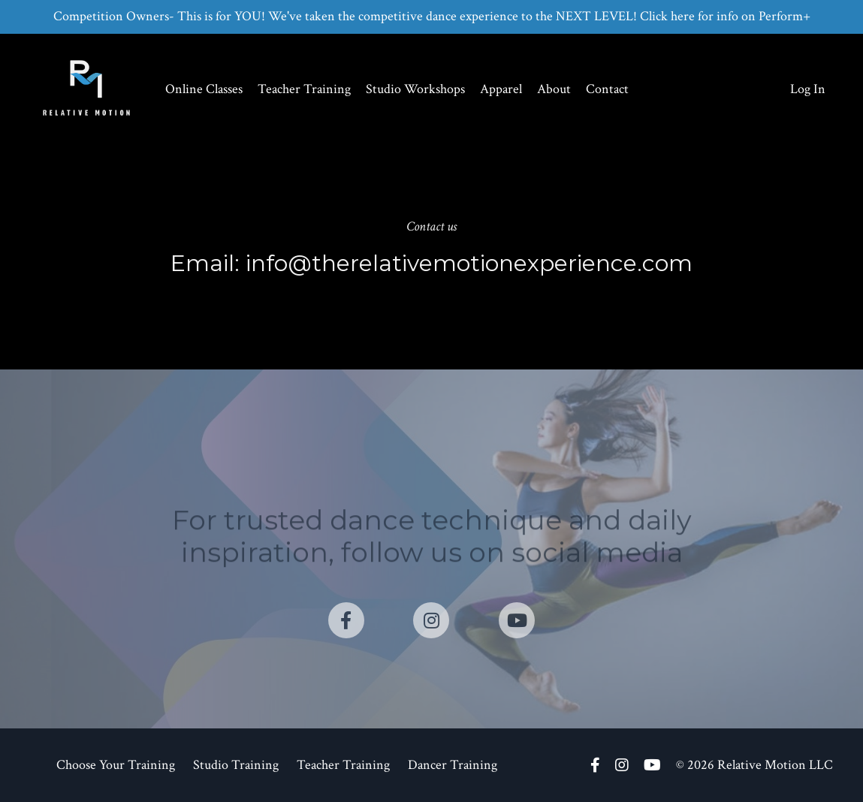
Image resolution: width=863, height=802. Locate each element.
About (554, 89)
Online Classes (204, 89)
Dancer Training (452, 764)
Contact (607, 89)
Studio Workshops (415, 89)
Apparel (501, 89)
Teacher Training (304, 89)
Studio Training (236, 764)
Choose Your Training (115, 764)
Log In (807, 89)
